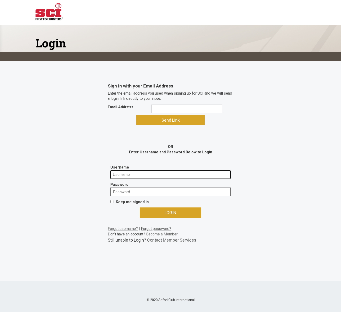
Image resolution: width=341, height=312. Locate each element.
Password (119, 184)
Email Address (120, 107)
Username (119, 167)
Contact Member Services (171, 240)
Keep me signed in (132, 202)
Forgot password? (156, 228)
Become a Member (162, 234)
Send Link (171, 120)
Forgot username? (123, 228)
